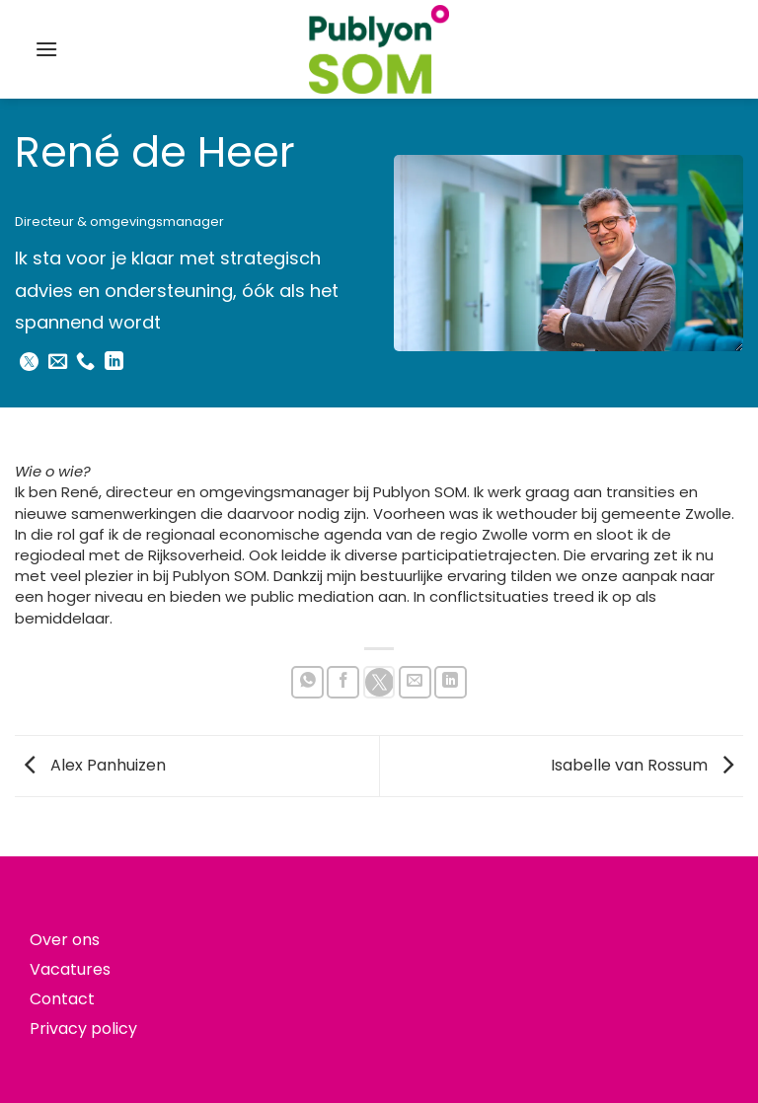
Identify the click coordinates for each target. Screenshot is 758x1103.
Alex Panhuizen (90, 765)
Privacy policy (83, 1028)
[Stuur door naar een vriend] (415, 682)
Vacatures (70, 969)
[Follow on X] (29, 362)
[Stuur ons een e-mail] (57, 362)
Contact (62, 999)
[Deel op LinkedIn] (450, 682)
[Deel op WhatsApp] (307, 682)
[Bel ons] (85, 362)
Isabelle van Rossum (647, 765)
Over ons (65, 939)
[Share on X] (379, 682)
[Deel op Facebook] (343, 682)
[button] (46, 49)
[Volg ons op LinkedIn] (114, 362)
